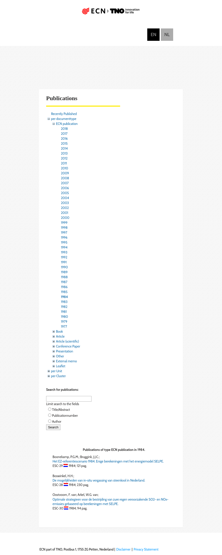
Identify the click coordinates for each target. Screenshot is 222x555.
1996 (64, 237)
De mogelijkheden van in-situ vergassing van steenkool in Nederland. (99, 480)
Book (59, 331)
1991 (64, 262)
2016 (64, 138)
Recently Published (64, 114)
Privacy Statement (146, 549)
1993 (64, 252)
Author (56, 421)
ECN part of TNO (111, 13)
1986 (64, 287)
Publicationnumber (65, 415)
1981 (64, 312)
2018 (64, 129)
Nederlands (167, 34)
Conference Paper (68, 346)
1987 (64, 282)
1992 (64, 257)
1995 (64, 242)
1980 (64, 317)
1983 (64, 302)
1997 (64, 232)
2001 (64, 213)
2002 (65, 208)
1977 (64, 326)
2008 (65, 178)
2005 (65, 193)
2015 (64, 143)
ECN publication (67, 124)
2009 (65, 173)
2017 (64, 134)
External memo (66, 361)
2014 (64, 148)
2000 (65, 218)
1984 (64, 297)
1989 (64, 272)
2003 (65, 203)
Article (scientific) (67, 341)
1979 (64, 322)
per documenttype (63, 119)
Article (60, 336)
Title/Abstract (61, 410)
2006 (65, 188)
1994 (64, 247)
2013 (64, 153)
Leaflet (60, 366)
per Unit (56, 371)
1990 (64, 267)
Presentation (64, 351)
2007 (65, 183)
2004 (65, 198)
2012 (64, 158)
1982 (64, 307)
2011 (64, 163)
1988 (64, 277)
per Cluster (58, 376)
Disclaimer (123, 549)
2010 (64, 168)
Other (60, 356)
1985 (64, 292)
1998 (64, 228)
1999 (64, 223)
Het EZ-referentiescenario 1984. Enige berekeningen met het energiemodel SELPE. (108, 461)
